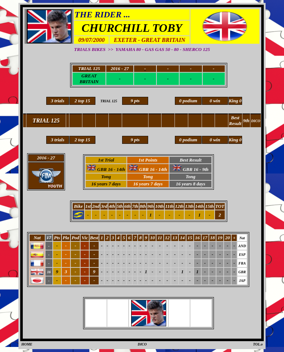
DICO (142, 344)
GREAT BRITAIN (89, 78)
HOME (27, 344)
